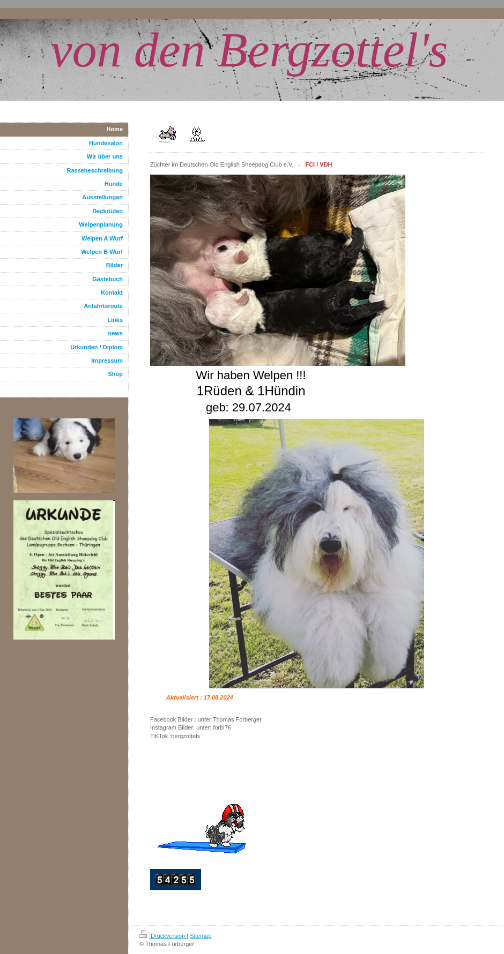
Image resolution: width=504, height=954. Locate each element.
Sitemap (200, 936)
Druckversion (163, 936)
